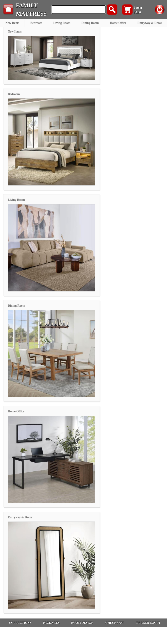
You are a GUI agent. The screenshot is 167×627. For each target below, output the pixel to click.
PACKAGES (51, 622)
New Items (12, 23)
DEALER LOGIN (148, 622)
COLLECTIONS (20, 622)
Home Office (118, 23)
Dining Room (90, 23)
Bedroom (36, 23)
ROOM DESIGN (82, 622)
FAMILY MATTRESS (31, 9)
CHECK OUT (114, 622)
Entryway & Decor (149, 23)
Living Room (61, 23)
